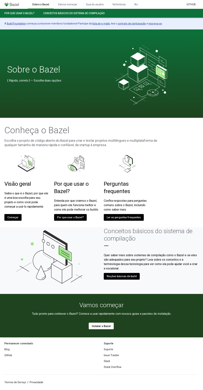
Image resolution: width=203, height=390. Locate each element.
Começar (13, 217)
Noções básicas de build (122, 276)
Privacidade (36, 382)
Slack (107, 361)
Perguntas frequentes (117, 187)
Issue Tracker (111, 355)
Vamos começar (67, 4)
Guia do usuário (95, 4)
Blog (7, 349)
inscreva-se (155, 23)
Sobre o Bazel (33, 69)
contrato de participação (132, 23)
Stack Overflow (112, 367)
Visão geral (17, 184)
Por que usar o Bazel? (19, 13)
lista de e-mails (101, 23)
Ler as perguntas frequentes (124, 217)
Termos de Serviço (15, 382)
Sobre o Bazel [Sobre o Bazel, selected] (40, 4)
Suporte (108, 349)
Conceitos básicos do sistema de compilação (74, 13)
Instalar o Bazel (101, 326)
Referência (119, 4)
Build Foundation (16, 23)
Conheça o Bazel (36, 130)
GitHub (191, 4)
